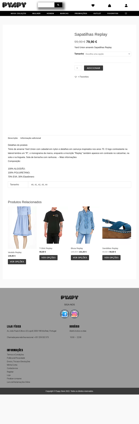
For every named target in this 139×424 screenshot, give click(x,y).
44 (47, 213)
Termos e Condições (15, 384)
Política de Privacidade (16, 387)
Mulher (36, 13)
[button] (81, 77)
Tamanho (79, 54)
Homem (50, 13)
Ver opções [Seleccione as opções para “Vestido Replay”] (18, 290)
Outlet (97, 13)
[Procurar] (58, 4)
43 (43, 213)
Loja (8, 405)
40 (32, 213)
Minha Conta (12, 394)
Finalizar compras (14, 408)
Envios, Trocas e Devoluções (18, 391)
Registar (10, 401)
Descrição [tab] (13, 166)
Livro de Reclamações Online (18, 411)
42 (39, 213)
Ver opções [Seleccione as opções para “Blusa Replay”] (81, 286)
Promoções (81, 13)
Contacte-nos (12, 398)
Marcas (64, 13)
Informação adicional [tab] (32, 166)
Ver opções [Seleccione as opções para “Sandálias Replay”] (112, 286)
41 (36, 213)
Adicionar (94, 68)
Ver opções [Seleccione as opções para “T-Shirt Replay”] (49, 286)
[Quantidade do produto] (78, 68)
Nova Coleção (18, 13)
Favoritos (112, 13)
